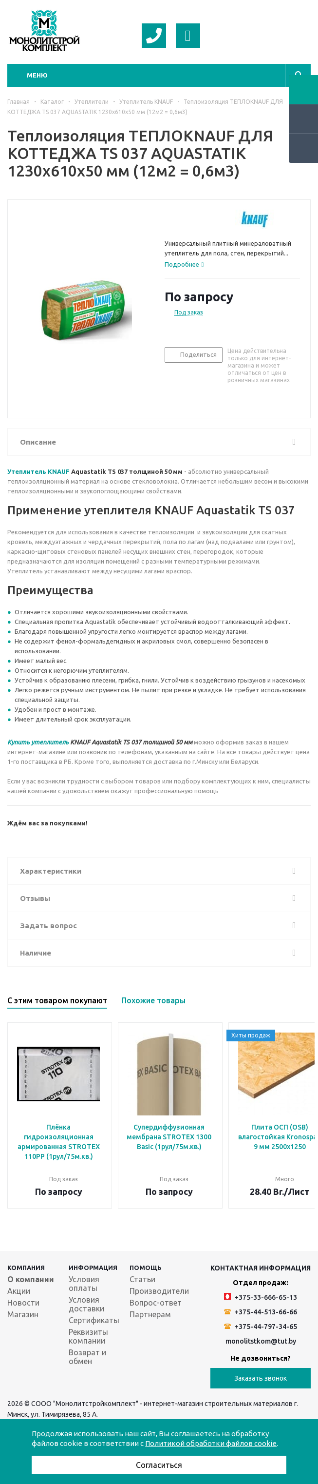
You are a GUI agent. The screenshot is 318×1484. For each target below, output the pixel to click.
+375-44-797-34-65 (260, 1326)
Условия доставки (86, 1304)
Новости (23, 1302)
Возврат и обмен (87, 1357)
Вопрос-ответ (156, 1302)
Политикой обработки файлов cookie (211, 1443)
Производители (159, 1291)
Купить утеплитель (38, 742)
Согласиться (159, 1465)
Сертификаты (94, 1320)
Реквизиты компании (88, 1336)
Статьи (142, 1279)
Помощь (146, 1267)
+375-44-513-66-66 (260, 1312)
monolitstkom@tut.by (260, 1341)
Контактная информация (260, 1268)
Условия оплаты (84, 1283)
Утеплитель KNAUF (38, 471)
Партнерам (150, 1314)
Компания (26, 1267)
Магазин (22, 1314)
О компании (30, 1279)
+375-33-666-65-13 (260, 1297)
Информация (93, 1267)
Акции (18, 1291)
